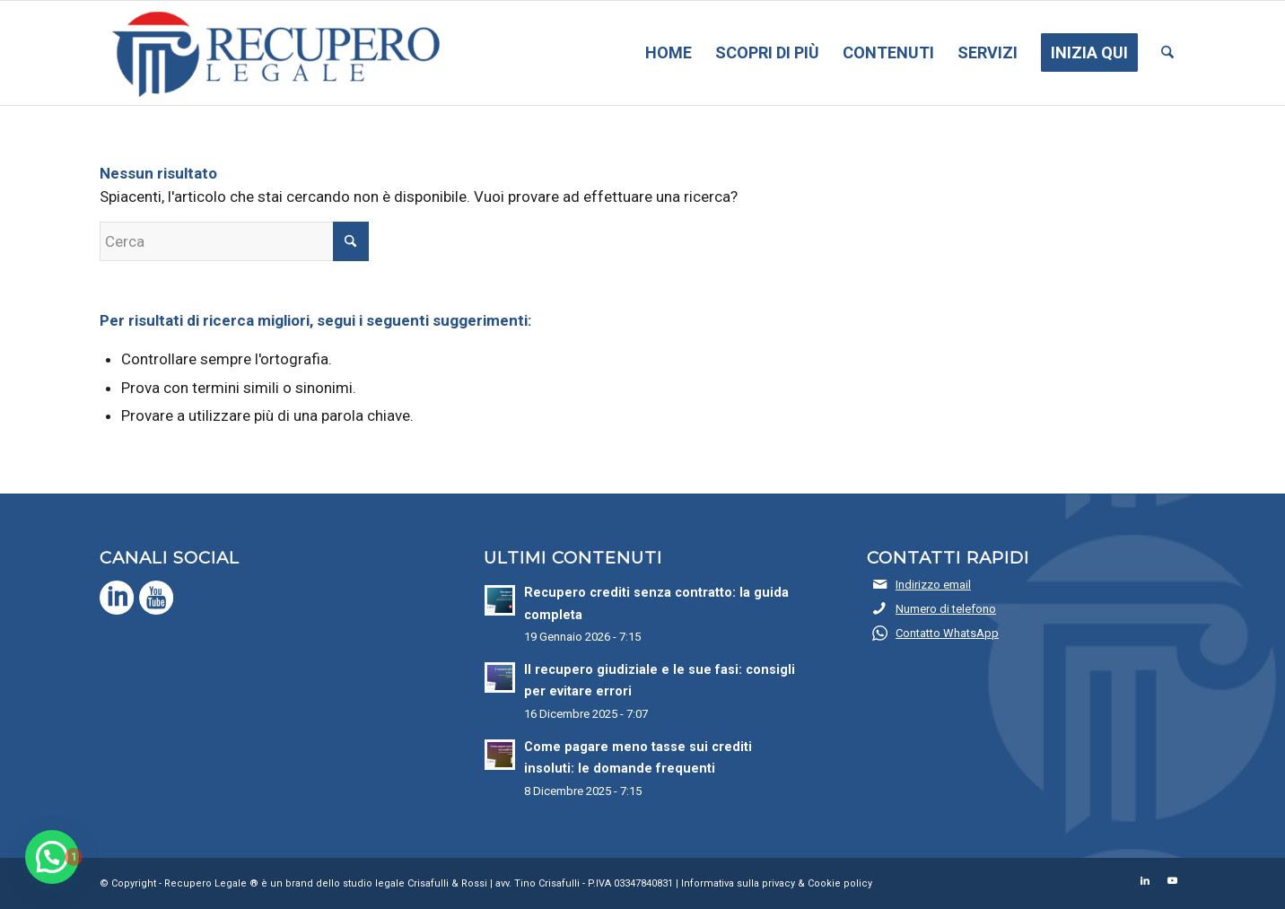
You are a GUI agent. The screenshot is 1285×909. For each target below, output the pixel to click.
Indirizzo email (933, 584)
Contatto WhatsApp (947, 633)
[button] (52, 857)
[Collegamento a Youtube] (1171, 881)
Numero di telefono (946, 609)
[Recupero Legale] (272, 53)
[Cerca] (1167, 53)
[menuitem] (669, 53)
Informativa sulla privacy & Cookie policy (776, 883)
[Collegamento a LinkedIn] (1145, 881)
